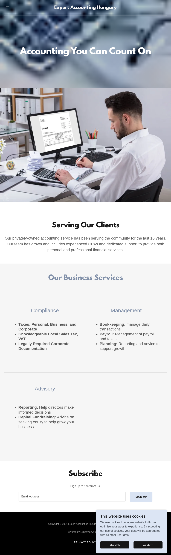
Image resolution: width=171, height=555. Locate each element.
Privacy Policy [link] (85, 542)
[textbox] (72, 497)
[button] (12, 7)
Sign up (141, 496)
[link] (85, 8)
